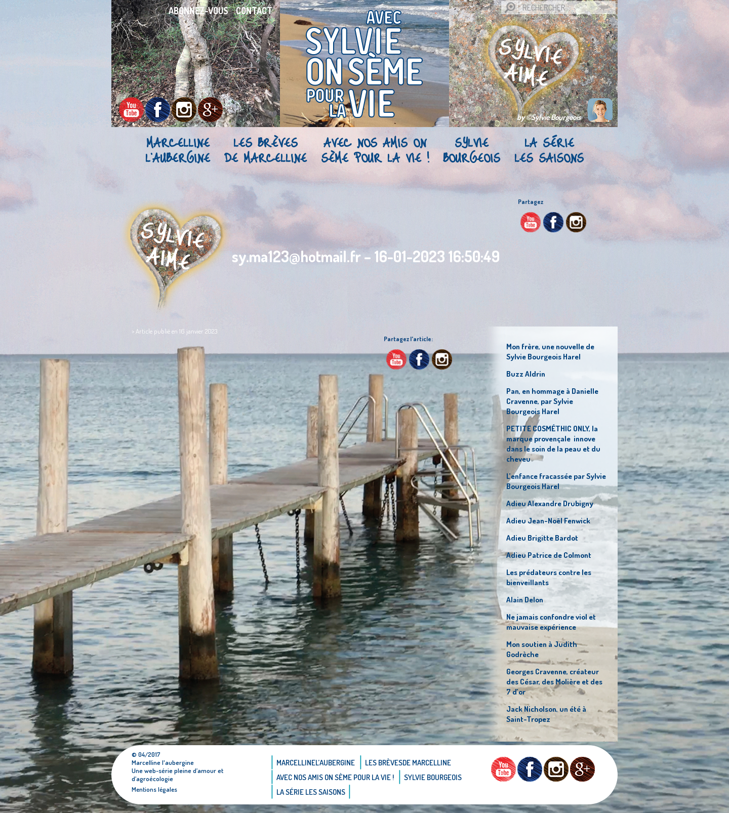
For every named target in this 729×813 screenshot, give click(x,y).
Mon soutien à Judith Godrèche (543, 649)
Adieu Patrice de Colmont (551, 555)
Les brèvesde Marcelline (265, 150)
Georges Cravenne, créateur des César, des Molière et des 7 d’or (555, 681)
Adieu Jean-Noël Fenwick (550, 520)
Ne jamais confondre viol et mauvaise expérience (554, 622)
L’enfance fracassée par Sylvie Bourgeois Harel (548, 481)
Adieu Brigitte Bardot (543, 538)
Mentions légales (155, 789)
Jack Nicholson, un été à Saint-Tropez (548, 714)
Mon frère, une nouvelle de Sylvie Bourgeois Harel (553, 351)
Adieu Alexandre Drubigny (552, 503)
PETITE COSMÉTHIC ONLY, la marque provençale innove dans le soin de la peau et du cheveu (555, 443)
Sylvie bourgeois (471, 150)
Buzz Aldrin (526, 374)
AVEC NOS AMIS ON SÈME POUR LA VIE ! (375, 150)
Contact (254, 10)
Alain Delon (525, 599)
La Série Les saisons (549, 150)
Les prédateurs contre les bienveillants (552, 577)
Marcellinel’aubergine (177, 150)
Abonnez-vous (198, 10)
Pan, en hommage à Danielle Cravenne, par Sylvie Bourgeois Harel (555, 401)
